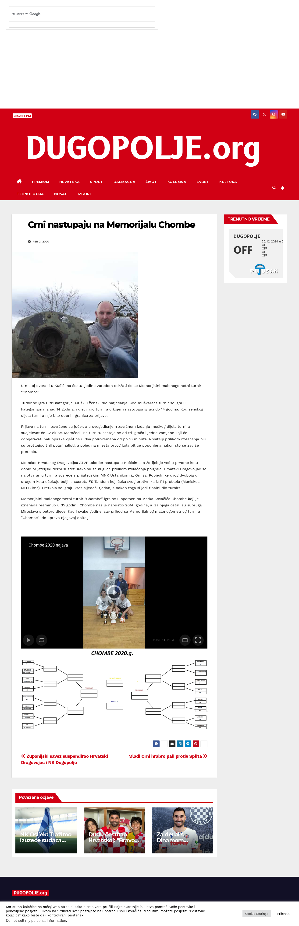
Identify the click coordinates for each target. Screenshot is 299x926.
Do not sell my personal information (36, 921)
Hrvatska (69, 182)
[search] (73, 14)
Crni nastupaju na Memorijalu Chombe (111, 224)
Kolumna (176, 182)
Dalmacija (124, 182)
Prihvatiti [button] (283, 913)
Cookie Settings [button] (256, 913)
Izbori (84, 194)
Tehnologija (30, 194)
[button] (274, 188)
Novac (61, 194)
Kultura (228, 182)
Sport (96, 182)
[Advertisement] (149, 73)
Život (151, 182)
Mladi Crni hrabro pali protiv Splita (167, 756)
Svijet (202, 182)
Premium (40, 182)
